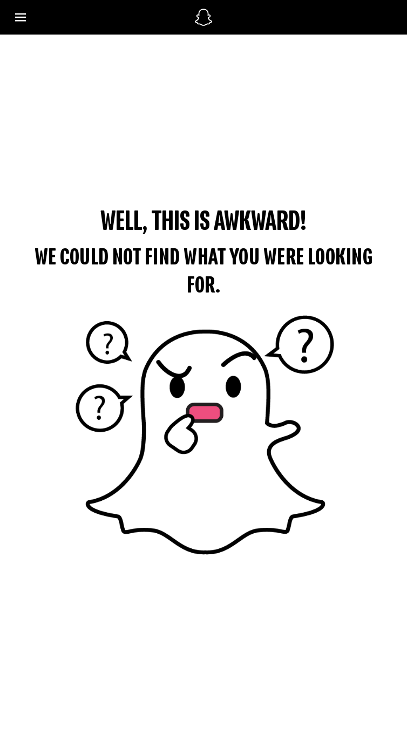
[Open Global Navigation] (98, 17)
